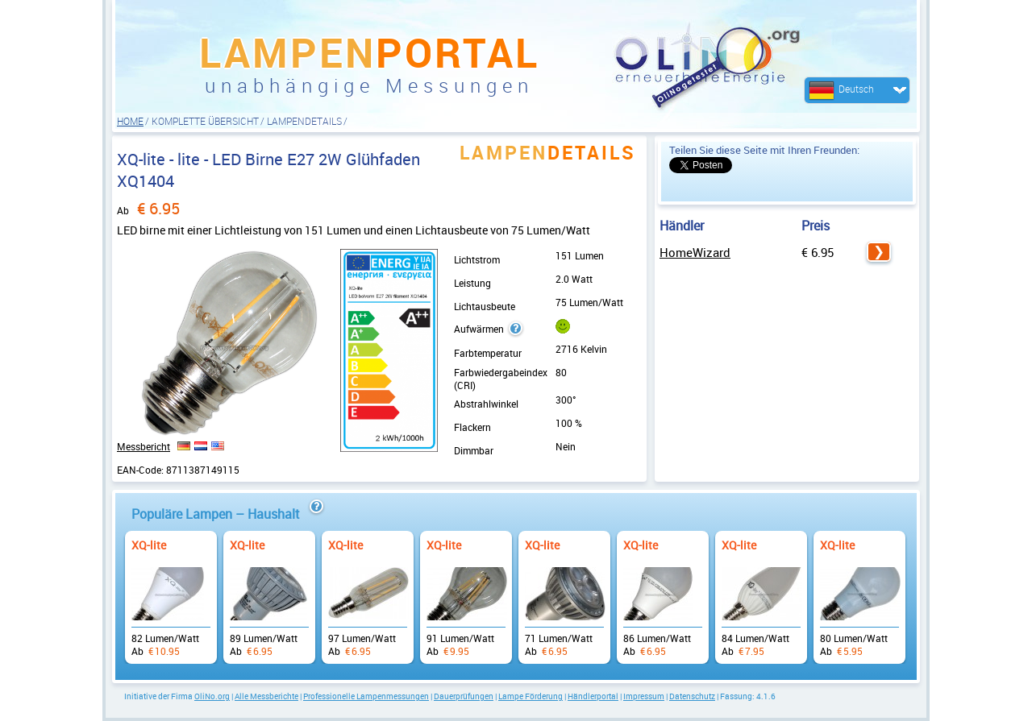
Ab (171, 589)
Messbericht (143, 446)
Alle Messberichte (266, 696)
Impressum (643, 696)
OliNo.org (212, 696)
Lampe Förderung (530, 696)
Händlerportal (593, 696)
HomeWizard (695, 252)
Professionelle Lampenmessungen (366, 696)
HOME (130, 120)
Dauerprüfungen (463, 696)
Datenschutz (692, 696)
